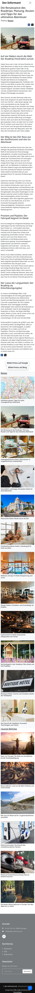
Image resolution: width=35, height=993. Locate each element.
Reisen (10, 20)
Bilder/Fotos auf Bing (17, 367)
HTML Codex (17, 990)
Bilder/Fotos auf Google (17, 363)
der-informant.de (11, 986)
